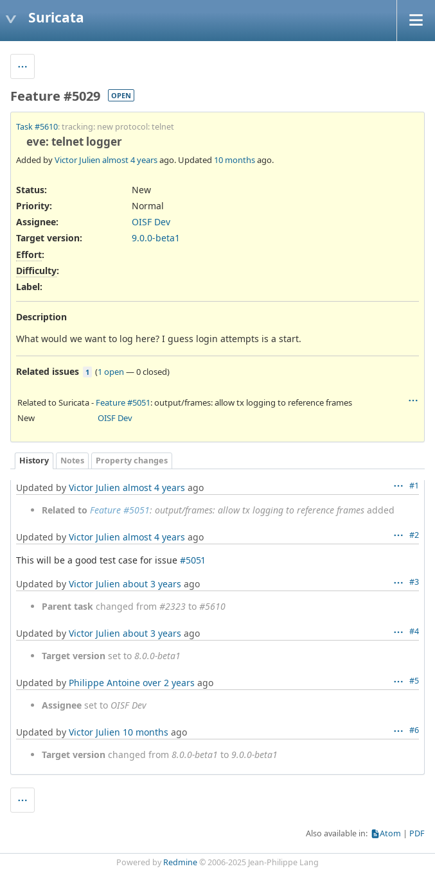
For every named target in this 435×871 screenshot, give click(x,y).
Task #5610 (37, 126)
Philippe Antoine (104, 683)
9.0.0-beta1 (156, 238)
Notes (72, 460)
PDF (417, 833)
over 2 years (169, 683)
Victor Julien (77, 160)
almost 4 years (129, 160)
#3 (414, 581)
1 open (111, 371)
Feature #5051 (123, 402)
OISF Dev (151, 222)
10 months (234, 160)
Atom (390, 833)
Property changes (132, 460)
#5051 (192, 560)
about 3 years (152, 584)
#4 (414, 631)
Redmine (180, 862)
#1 (414, 485)
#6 (414, 730)
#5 (414, 680)
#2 (414, 535)
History (34, 460)
